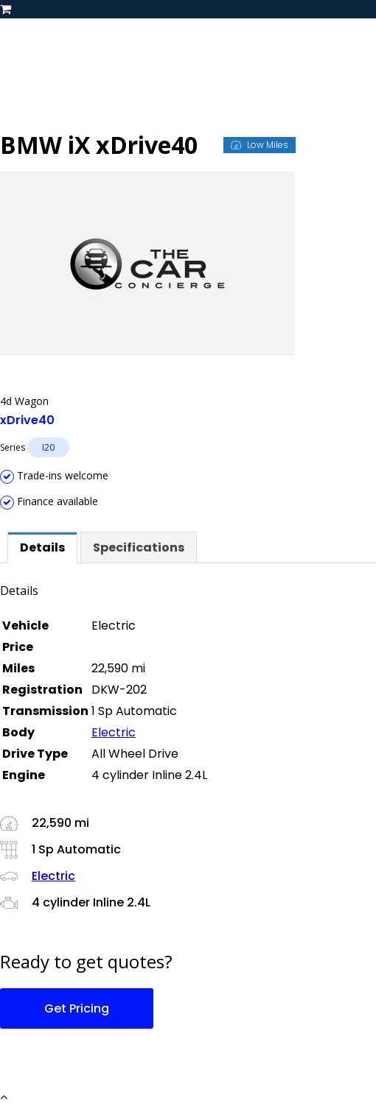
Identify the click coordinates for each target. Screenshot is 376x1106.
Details (42, 547)
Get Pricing (76, 1008)
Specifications (138, 547)
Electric (113, 732)
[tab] (42, 547)
